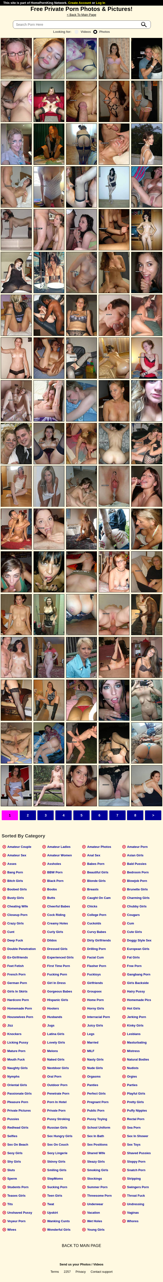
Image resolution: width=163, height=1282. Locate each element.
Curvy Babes (96, 932)
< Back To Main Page (81, 15)
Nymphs (13, 1076)
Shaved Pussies (139, 1153)
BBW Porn (54, 872)
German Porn (17, 983)
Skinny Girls (56, 1161)
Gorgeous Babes (59, 991)
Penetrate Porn (58, 1093)
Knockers (14, 1034)
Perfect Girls (96, 1093)
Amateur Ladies (58, 847)
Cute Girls (134, 932)
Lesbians (133, 1034)
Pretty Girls (135, 1102)
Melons (52, 1051)
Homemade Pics (139, 1000)
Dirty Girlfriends (99, 940)
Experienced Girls (60, 957)
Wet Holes (94, 1221)
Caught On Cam (99, 898)
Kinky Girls (135, 1025)
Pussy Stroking (58, 1119)
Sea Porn (133, 1127)
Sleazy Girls (96, 1161)
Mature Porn (16, 1051)
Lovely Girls (56, 1042)
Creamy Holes (57, 923)
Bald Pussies (136, 864)
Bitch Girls (15, 881)
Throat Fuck (136, 1195)
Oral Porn (54, 1076)
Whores (132, 1221)
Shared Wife (96, 1153)
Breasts (93, 889)
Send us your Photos (75, 1264)
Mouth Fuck (16, 1059)
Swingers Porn (138, 1187)
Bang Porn (15, 872)
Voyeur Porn (16, 1221)
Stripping (134, 1178)
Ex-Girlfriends (17, 957)
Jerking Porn (136, 1017)
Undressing (135, 1204)
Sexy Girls (15, 1153)
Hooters (53, 1008)
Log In (100, 3)
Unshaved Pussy (19, 1212)
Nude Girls (95, 1068)
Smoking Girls (97, 1170)
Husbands (54, 1017)
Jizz (10, 1025)
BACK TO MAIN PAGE (81, 1246)
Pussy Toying (97, 1119)
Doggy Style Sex (139, 940)
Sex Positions (97, 1144)
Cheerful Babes (58, 906)
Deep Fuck (15, 940)
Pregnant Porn (98, 1102)
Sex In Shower (137, 1136)
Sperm (12, 1178)
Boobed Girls (17, 889)
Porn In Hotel (57, 1102)
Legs (90, 1034)
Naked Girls (55, 1059)
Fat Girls (133, 957)
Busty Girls (15, 898)
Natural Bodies (138, 1059)
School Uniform (98, 1127)
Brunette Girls (137, 889)
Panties (92, 1085)
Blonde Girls (96, 881)
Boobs (52, 889)
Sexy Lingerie (57, 1153)
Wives (11, 1229)
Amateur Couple (19, 847)
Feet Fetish (15, 966)
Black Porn (55, 881)
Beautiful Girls (97, 872)
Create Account (79, 3)
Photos (101, 32)
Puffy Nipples (137, 1110)
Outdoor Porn (57, 1085)
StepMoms (55, 1178)
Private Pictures (19, 1110)
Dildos (52, 940)
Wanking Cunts (58, 1221)
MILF (90, 1051)
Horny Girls (95, 1008)
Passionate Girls (19, 1093)
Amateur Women (59, 855)
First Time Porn (58, 966)
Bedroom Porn (138, 872)
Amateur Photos (99, 847)
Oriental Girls (17, 1085)
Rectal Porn (135, 1119)
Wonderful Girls (58, 1229)
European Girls (138, 949)
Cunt (10, 932)
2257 (67, 1271)
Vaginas (133, 1212)
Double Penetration (21, 949)
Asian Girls (135, 855)
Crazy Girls (15, 923)
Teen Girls (54, 1195)
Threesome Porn (99, 1195)
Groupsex (94, 991)
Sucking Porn (57, 1187)
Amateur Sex (16, 855)
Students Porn (17, 1187)
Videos (83, 32)
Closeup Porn (17, 915)
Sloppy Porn (136, 1161)
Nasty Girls (95, 1059)
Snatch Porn (136, 1170)
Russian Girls (57, 1127)
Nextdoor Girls (58, 1068)
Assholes (54, 864)
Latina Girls (55, 1034)
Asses (12, 864)
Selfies (12, 1136)
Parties (132, 1085)
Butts (51, 898)
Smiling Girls (56, 1170)
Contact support (101, 1271)
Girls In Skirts (17, 991)
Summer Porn (97, 1187)
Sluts (11, 1170)
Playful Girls (136, 1093)
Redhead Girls (17, 1127)
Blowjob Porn (137, 881)
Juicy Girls (95, 1025)
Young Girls (96, 1229)
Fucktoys (94, 974)
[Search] (82, 24)
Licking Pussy (17, 1042)
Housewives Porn (20, 1017)
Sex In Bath (95, 1136)
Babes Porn (95, 864)
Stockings (94, 1178)
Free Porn (134, 966)
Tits (10, 1204)
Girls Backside (138, 983)
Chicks (92, 906)
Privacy (81, 1271)
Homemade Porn (19, 1008)
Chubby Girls (136, 906)
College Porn (96, 915)
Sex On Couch (57, 1144)
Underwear (95, 1204)
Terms (55, 1271)
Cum (130, 923)
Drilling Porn (96, 949)
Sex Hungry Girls (59, 1136)
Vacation (93, 1212)
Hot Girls (133, 1008)
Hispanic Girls (57, 1000)
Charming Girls (138, 898)
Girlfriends (95, 983)
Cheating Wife (17, 906)
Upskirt (52, 1212)
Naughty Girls (17, 1068)
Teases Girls (16, 1195)
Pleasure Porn (17, 1102)
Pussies (13, 1119)
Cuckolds (94, 923)
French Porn (16, 974)
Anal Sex (93, 855)
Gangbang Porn (138, 974)
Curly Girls (55, 932)
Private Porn (56, 1110)
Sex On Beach (17, 1144)
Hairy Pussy (136, 991)
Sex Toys (133, 1144)
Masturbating (136, 1042)
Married (92, 1042)
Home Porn (95, 1000)
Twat (50, 1204)
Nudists (132, 1068)
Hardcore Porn (18, 1000)
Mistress (133, 1051)
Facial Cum (95, 957)
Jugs (50, 1025)
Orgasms (94, 1076)
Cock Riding (56, 915)
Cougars (133, 915)
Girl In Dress (56, 983)
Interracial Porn (98, 1017)
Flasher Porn (96, 966)
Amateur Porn (137, 847)
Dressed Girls (57, 949)
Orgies (132, 1076)
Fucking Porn (57, 974)
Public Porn (95, 1110)
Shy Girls (14, 1161)
